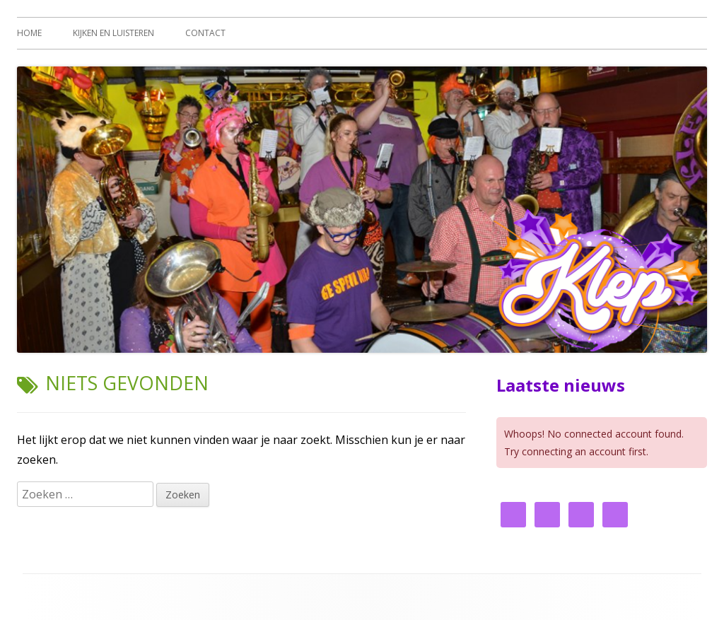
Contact (205, 33)
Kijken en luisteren (113, 33)
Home (29, 33)
